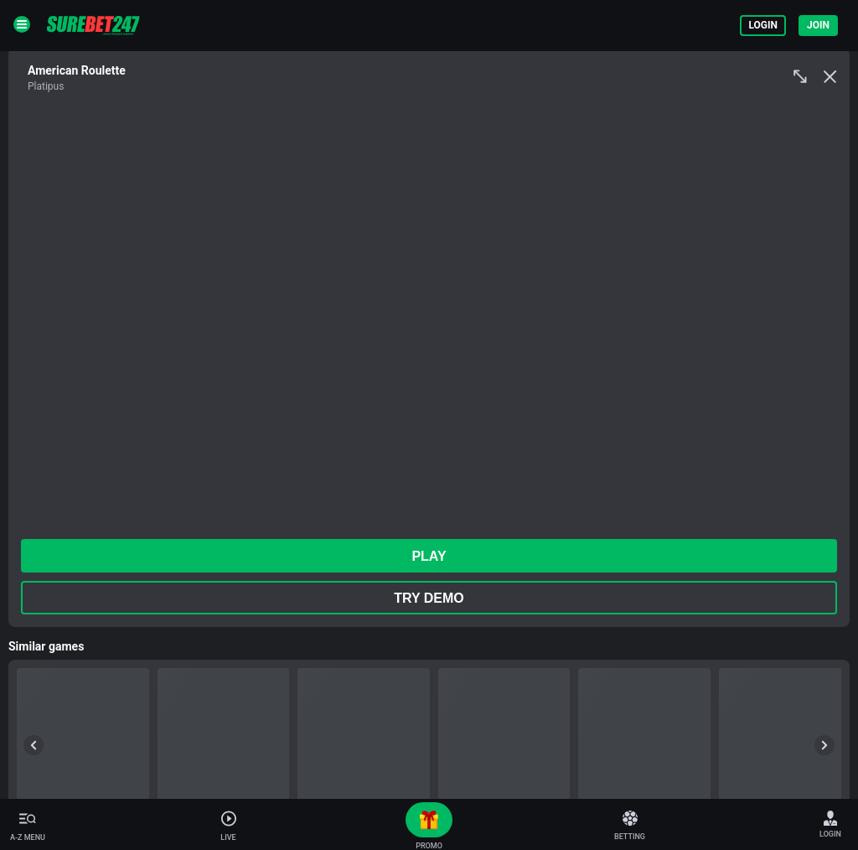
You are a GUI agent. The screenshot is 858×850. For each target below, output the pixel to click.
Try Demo (429, 598)
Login (763, 25)
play (428, 556)
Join (818, 25)
